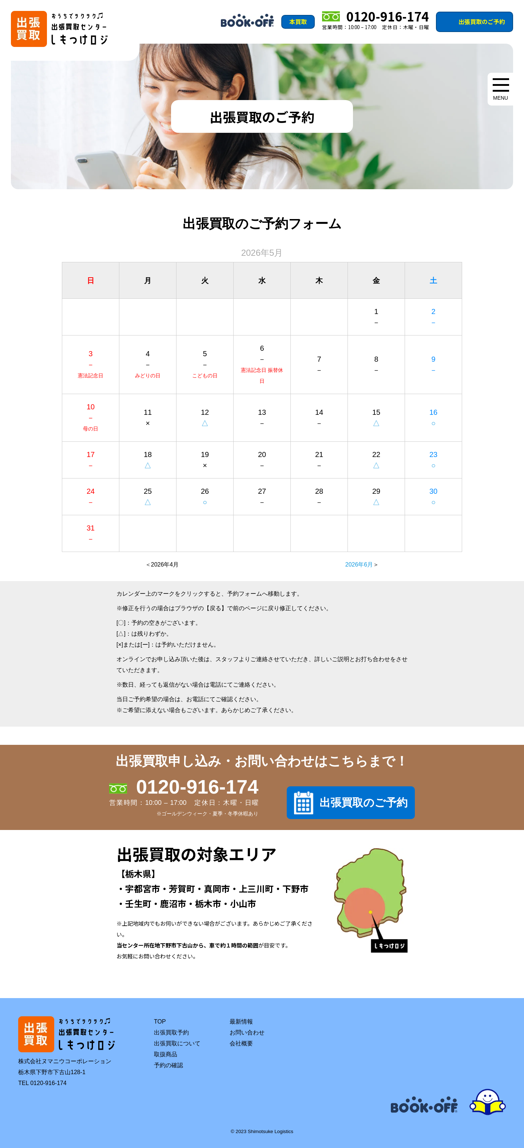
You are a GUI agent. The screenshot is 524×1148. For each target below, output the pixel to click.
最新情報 (241, 1021)
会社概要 (241, 1043)
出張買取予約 (171, 1032)
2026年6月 (359, 564)
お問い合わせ (247, 1032)
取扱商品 (165, 1054)
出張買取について (177, 1043)
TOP (160, 1021)
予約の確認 (168, 1065)
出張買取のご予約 (481, 21)
